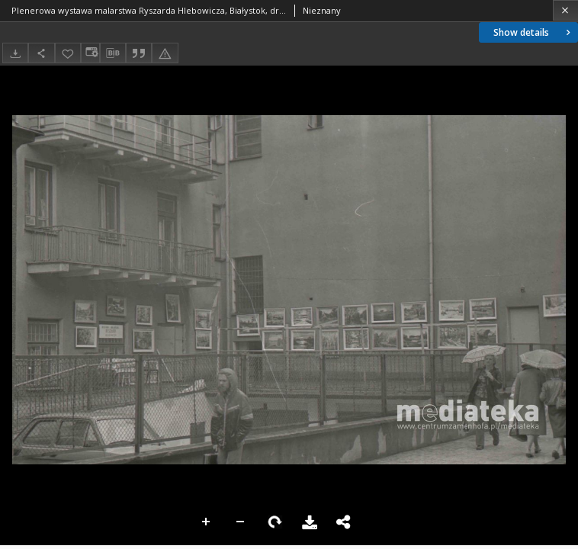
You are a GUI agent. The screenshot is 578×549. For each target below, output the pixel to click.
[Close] (565, 10)
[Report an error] (165, 53)
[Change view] (90, 53)
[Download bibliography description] (113, 53)
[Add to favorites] (68, 53)
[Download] (15, 53)
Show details (533, 32)
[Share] (41, 53)
